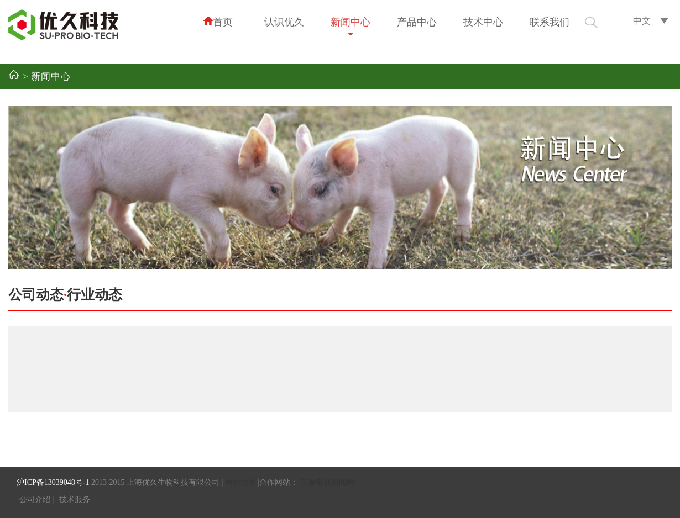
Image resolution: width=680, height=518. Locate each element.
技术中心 (483, 22)
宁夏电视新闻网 (327, 482)
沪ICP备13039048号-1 (53, 482)
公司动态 (36, 294)
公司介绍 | (36, 499)
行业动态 (94, 294)
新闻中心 (350, 22)
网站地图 (240, 482)
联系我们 (549, 22)
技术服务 (74, 499)
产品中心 (417, 22)
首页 (218, 22)
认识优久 (284, 22)
